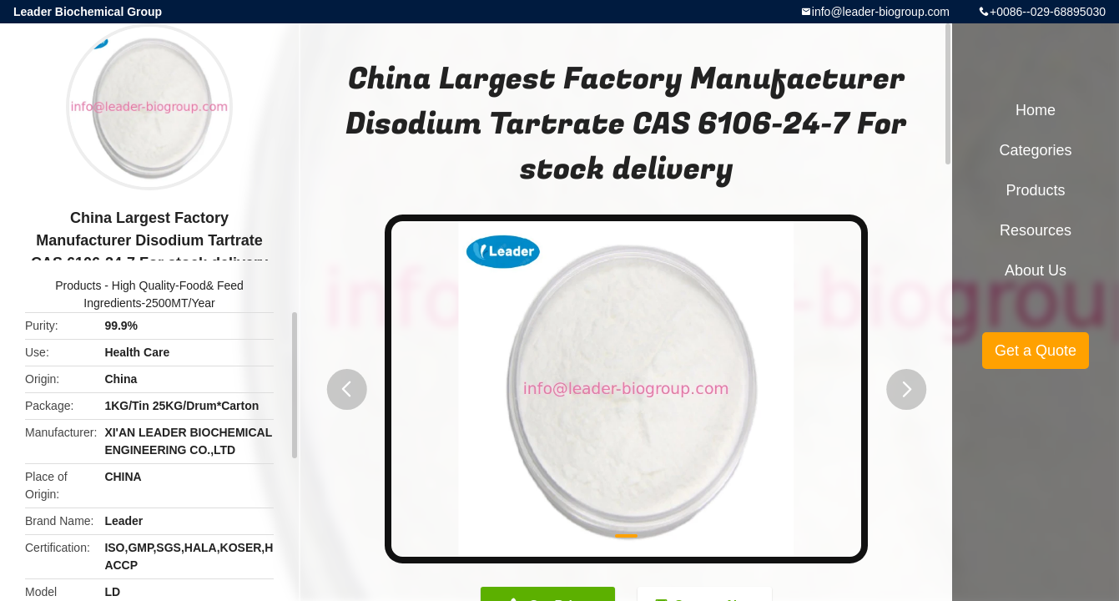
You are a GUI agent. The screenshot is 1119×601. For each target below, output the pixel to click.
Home (1036, 110)
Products (78, 285)
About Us (1035, 270)
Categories (1035, 150)
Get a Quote (1035, 350)
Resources (1035, 230)
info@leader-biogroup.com (881, 11)
